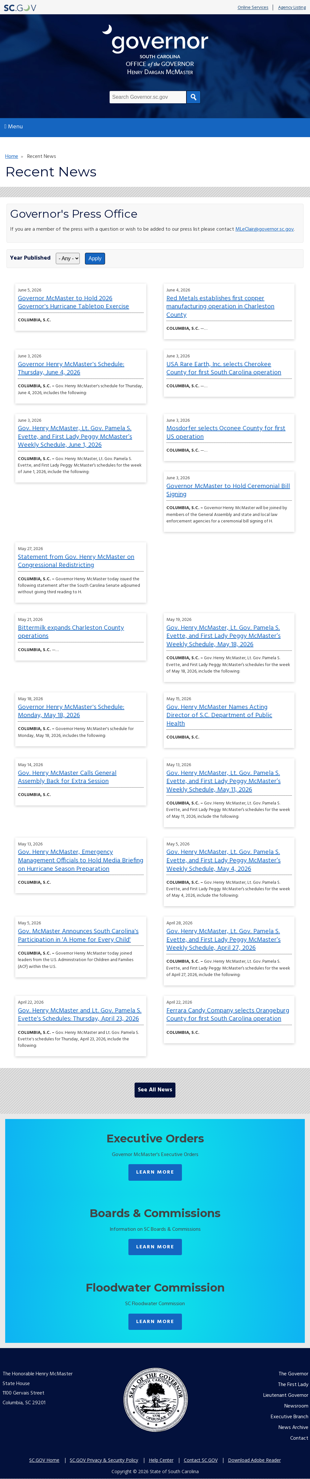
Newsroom (296, 1406)
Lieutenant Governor (285, 1395)
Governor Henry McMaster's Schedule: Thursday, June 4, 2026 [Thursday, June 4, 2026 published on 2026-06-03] (71, 368)
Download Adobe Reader (254, 1460)
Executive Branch (289, 1417)
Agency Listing (292, 7)
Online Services (253, 7)
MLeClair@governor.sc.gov (264, 229)
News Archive (293, 1427)
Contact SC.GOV (201, 1460)
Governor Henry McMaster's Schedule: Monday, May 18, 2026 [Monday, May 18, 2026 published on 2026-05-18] (71, 711)
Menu (14, 127)
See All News (155, 1090)
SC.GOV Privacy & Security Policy (104, 1460)
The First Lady (293, 1385)
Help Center (161, 1460)
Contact (299, 1438)
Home (11, 156)
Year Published (30, 258)
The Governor (293, 1374)
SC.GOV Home (44, 1460)
